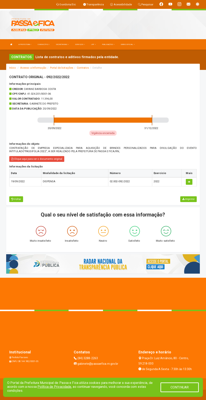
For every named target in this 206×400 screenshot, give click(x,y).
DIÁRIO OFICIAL (128, 44)
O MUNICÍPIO (44, 44)
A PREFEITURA (25, 44)
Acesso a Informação (33, 67)
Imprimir (188, 199)
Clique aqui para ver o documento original (36, 159)
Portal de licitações (61, 67)
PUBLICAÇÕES (108, 44)
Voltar (16, 199)
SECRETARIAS (62, 44)
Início (12, 67)
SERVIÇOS (80, 44)
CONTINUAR (180, 387)
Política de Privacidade (54, 387)
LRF (93, 44)
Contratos (83, 67)
